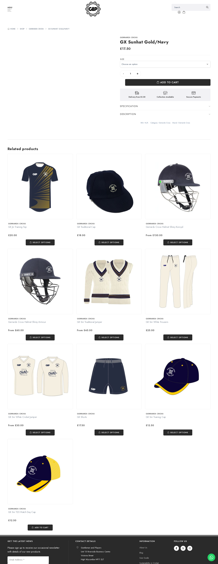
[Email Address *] (28, 559)
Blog (141, 552)
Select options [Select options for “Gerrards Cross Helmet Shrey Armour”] (41, 337)
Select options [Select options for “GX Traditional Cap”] (110, 242)
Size (122, 59)
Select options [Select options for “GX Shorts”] (110, 432)
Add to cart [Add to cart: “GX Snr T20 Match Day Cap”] (42, 527)
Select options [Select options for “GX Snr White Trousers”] (179, 337)
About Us (143, 547)
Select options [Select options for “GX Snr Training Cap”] (179, 432)
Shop (22, 29)
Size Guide (144, 557)
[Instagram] (189, 548)
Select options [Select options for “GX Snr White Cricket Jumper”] (41, 432)
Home (12, 29)
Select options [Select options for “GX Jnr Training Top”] (41, 242)
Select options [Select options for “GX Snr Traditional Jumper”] (110, 337)
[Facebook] (176, 548)
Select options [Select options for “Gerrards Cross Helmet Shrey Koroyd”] (179, 242)
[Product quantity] (130, 73)
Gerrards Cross (36, 29)
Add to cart (178, 73)
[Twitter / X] (183, 548)
